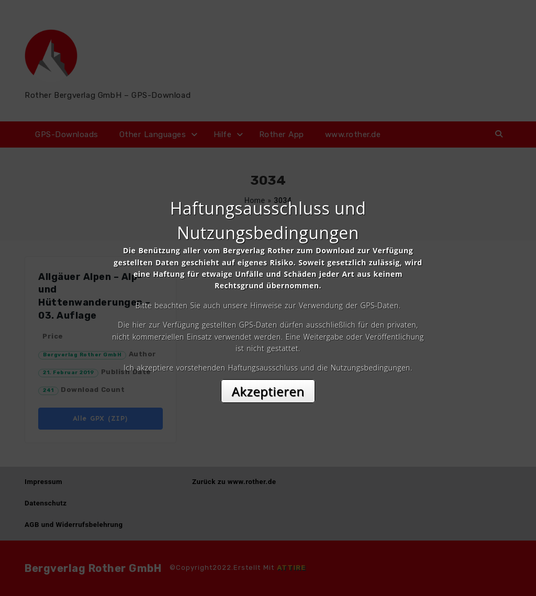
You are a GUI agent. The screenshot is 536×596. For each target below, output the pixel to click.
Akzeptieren (268, 391)
